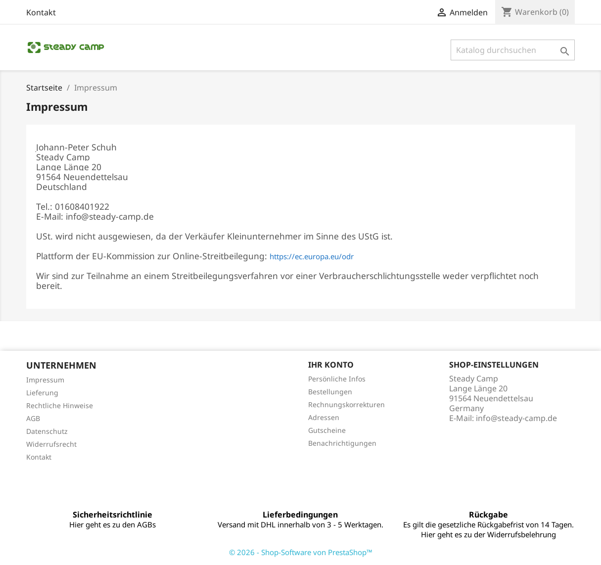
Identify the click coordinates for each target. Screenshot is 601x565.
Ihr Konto (331, 364)
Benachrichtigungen (342, 443)
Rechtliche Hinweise (59, 405)
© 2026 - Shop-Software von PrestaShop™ (300, 552)
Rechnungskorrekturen (346, 404)
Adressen (323, 417)
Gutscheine (327, 430)
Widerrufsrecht (51, 444)
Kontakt (41, 12)
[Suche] (513, 50)
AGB (33, 418)
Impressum (45, 379)
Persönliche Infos (337, 378)
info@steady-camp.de (516, 418)
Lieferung (42, 392)
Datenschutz (47, 431)
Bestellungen (330, 391)
